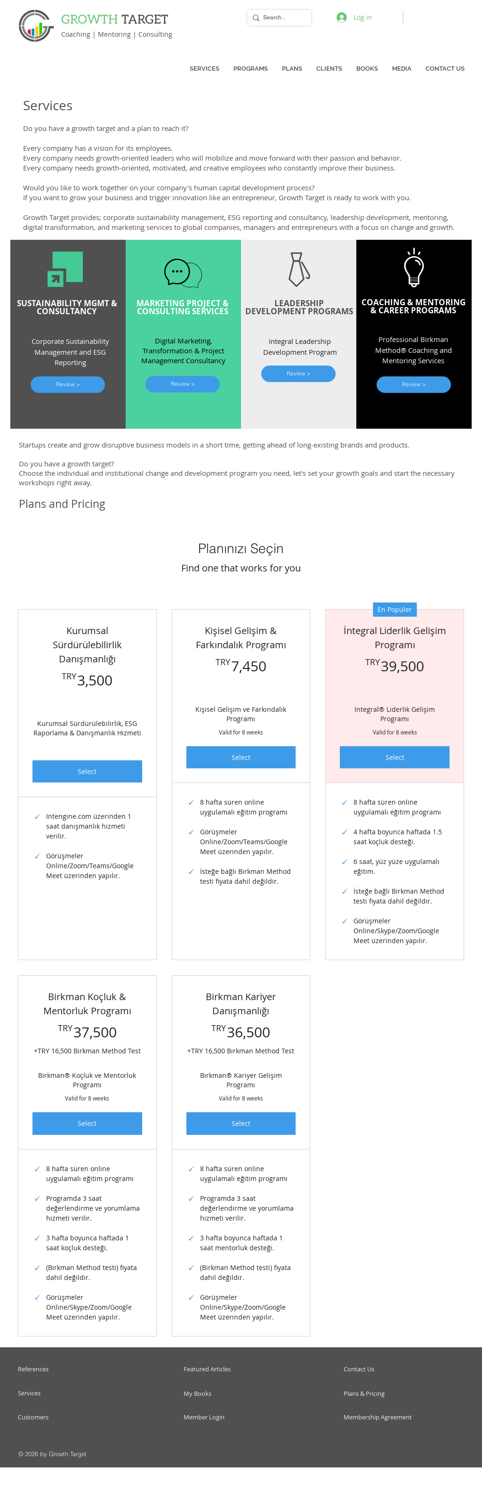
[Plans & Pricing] (383, 1394)
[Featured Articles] (225, 1369)
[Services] (53, 1393)
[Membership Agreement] (379, 1417)
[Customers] (53, 1417)
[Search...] (277, 17)
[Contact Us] (386, 1369)
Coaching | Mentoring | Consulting (116, 34)
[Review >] (68, 384)
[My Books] (211, 1393)
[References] (58, 1369)
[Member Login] (219, 1417)
